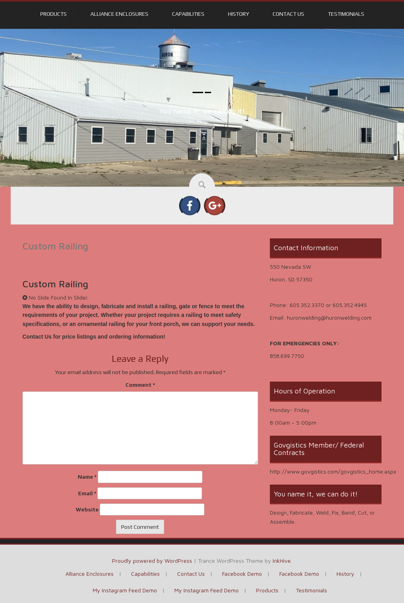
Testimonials (346, 14)
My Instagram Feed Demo (125, 590)
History (238, 14)
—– (202, 91)
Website (87, 509)
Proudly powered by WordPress (152, 560)
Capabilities (188, 14)
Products (53, 14)
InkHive (282, 560)
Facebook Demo (242, 573)
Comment (140, 385)
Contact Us (288, 14)
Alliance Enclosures (119, 14)
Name (87, 477)
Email (87, 493)
